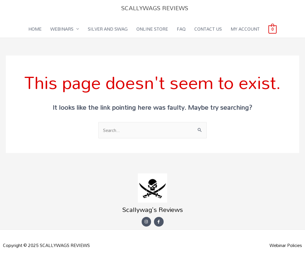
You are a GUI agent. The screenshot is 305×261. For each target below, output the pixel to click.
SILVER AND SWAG (108, 29)
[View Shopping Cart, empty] (272, 29)
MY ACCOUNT (245, 29)
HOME (35, 29)
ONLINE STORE (152, 29)
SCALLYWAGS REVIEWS (154, 8)
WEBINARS (61, 29)
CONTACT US (208, 29)
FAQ (181, 29)
